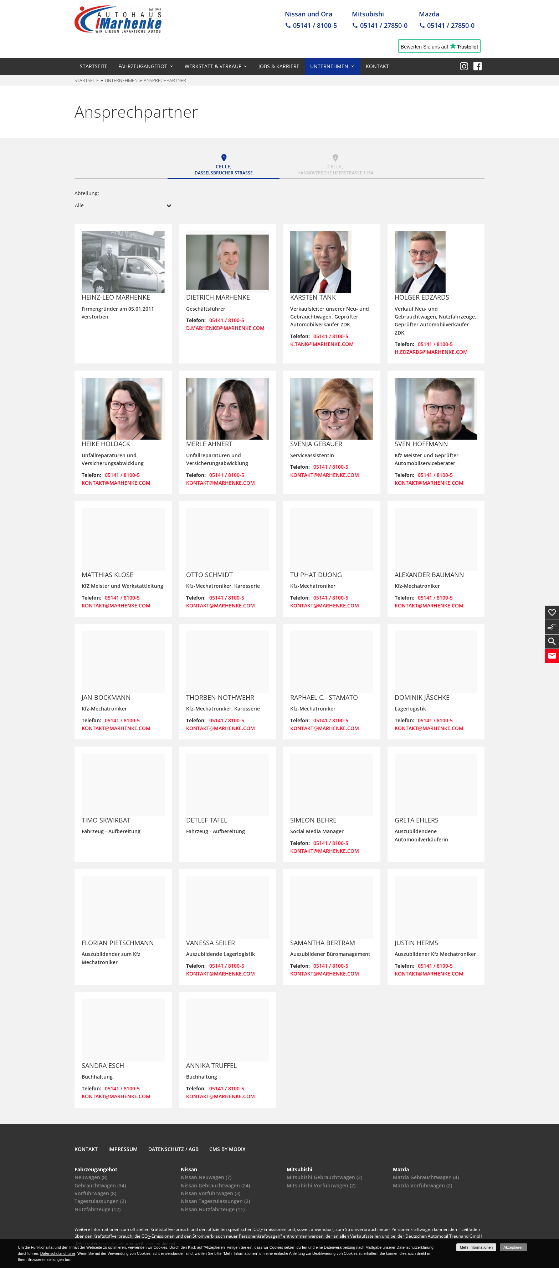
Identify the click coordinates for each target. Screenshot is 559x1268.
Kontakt (377, 66)
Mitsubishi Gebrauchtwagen (324, 1177)
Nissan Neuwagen (206, 1177)
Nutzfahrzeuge (97, 1209)
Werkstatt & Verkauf (213, 66)
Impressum (123, 1149)
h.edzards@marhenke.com (431, 351)
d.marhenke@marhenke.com (225, 328)
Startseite (94, 66)
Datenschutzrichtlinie (57, 1253)
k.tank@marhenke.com (322, 344)
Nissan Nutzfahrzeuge (213, 1209)
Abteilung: (87, 193)
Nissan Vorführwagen (210, 1193)
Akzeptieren (513, 1247)
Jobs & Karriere (278, 66)
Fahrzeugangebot (142, 66)
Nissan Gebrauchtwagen (215, 1185)
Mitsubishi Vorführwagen (321, 1185)
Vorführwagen (95, 1193)
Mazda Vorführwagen (422, 1185)
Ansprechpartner (165, 80)
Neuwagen (91, 1177)
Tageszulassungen (100, 1201)
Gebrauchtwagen (100, 1185)
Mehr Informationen (476, 1247)
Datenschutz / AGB (173, 1149)
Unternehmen (329, 66)
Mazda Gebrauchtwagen (426, 1177)
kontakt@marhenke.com (116, 482)
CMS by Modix (227, 1149)
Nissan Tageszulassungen (215, 1201)
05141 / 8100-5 (226, 320)
